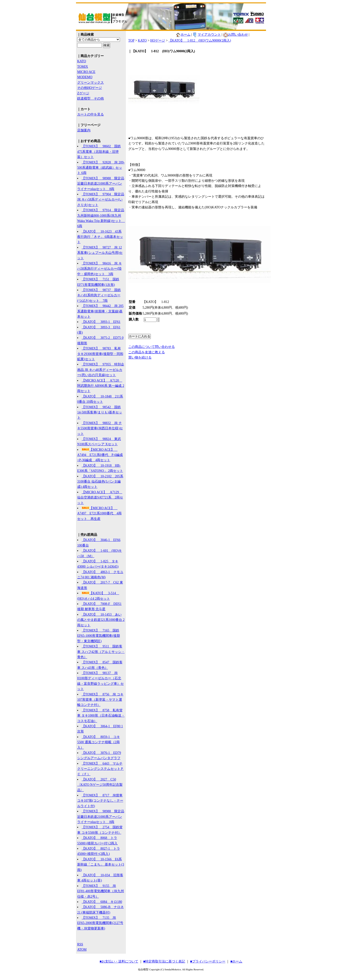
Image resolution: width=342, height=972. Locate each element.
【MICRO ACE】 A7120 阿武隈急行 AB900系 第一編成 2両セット (100, 386)
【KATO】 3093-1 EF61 (101, 322)
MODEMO (84, 77)
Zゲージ (83, 93)
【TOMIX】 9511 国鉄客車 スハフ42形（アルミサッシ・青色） (101, 652)
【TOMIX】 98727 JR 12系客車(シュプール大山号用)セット (100, 253)
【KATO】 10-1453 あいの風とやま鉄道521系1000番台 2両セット (101, 620)
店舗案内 (83, 130)
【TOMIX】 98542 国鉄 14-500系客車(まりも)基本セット (99, 412)
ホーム (183, 34)
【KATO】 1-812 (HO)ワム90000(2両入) (200, 40)
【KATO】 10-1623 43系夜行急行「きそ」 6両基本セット (100, 237)
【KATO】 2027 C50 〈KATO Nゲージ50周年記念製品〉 (100, 785)
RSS (80, 944)
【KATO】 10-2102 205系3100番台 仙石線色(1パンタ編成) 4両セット (100, 481)
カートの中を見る (90, 114)
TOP (131, 40)
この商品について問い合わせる (151, 347)
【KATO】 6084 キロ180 (102, 902)
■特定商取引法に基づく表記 (164, 961)
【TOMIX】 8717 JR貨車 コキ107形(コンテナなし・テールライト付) (100, 801)
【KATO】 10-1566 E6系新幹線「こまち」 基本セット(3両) (100, 864)
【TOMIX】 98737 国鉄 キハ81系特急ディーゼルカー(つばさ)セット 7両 (99, 295)
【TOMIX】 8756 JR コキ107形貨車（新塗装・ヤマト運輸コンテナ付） (100, 700)
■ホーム (236, 961)
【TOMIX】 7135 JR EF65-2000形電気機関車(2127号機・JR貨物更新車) (100, 923)
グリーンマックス (90, 82)
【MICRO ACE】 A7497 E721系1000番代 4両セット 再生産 (99, 513)
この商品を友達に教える (146, 352)
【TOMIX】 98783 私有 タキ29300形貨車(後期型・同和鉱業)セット (100, 354)
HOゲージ (157, 40)
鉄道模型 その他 (90, 98)
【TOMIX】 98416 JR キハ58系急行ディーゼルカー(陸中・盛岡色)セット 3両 (99, 269)
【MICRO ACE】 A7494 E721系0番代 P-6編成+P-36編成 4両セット (100, 455)
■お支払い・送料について (119, 961)
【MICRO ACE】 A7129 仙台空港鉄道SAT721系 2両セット (100, 497)
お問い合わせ (235, 34)
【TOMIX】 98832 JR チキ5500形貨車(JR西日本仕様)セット (100, 428)
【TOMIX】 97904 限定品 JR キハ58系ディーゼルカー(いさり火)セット (100, 199)
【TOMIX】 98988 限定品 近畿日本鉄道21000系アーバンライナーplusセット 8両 (100, 184)
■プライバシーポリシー (207, 961)
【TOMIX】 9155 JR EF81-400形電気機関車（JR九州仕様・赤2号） (100, 891)
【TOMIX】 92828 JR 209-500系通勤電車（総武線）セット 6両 (101, 168)
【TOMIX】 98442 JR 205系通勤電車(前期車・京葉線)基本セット (100, 311)
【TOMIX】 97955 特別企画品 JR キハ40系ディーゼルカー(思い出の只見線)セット (100, 370)
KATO (81, 61)
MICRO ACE (86, 72)
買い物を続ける (140, 357)
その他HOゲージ (89, 88)
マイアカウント (207, 34)
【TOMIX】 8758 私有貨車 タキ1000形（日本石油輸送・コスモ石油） (101, 716)
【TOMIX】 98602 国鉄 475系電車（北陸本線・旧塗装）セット (99, 151)
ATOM (81, 949)
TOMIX (82, 66)
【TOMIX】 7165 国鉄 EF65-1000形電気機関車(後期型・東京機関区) (98, 636)
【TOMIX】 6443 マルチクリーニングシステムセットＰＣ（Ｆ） (100, 769)
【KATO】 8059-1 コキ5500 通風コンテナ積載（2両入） (98, 742)
